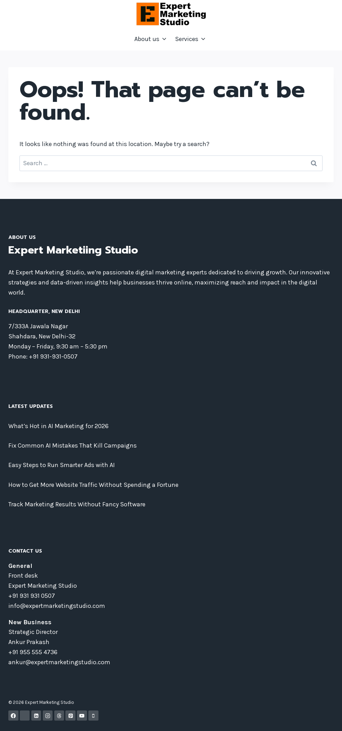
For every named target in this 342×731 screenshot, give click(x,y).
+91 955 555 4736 (32, 652)
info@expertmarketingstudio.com (56, 606)
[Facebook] (13, 715)
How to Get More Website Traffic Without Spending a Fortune (93, 485)
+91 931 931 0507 (31, 596)
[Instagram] (48, 715)
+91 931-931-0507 (53, 356)
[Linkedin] (36, 715)
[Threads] (59, 715)
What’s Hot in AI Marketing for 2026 (58, 426)
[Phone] (93, 715)
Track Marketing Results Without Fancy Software (76, 504)
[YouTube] (82, 715)
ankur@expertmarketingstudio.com (59, 662)
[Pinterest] (70, 715)
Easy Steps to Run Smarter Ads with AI (61, 465)
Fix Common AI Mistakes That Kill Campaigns (72, 445)
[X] (25, 715)
